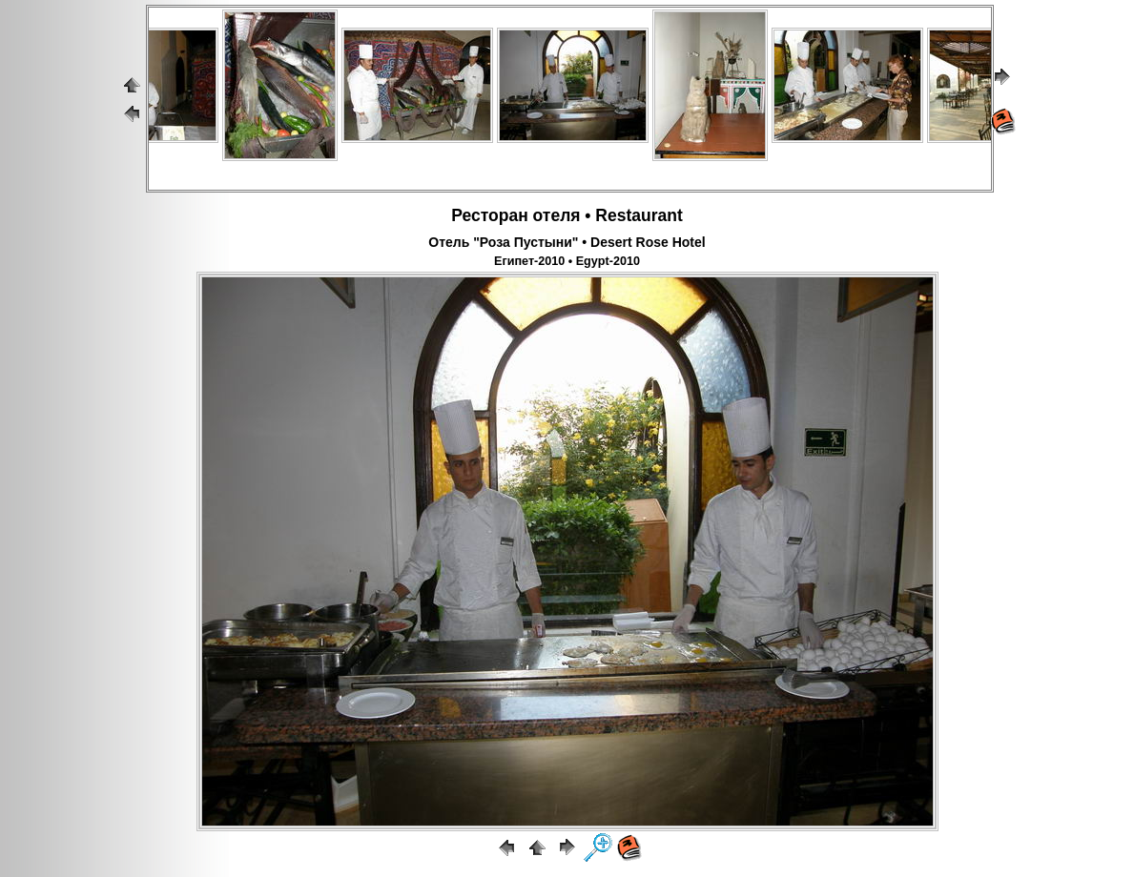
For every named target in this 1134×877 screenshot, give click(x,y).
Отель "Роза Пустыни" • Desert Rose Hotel (566, 242)
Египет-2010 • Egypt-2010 (567, 261)
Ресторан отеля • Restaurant (567, 215)
